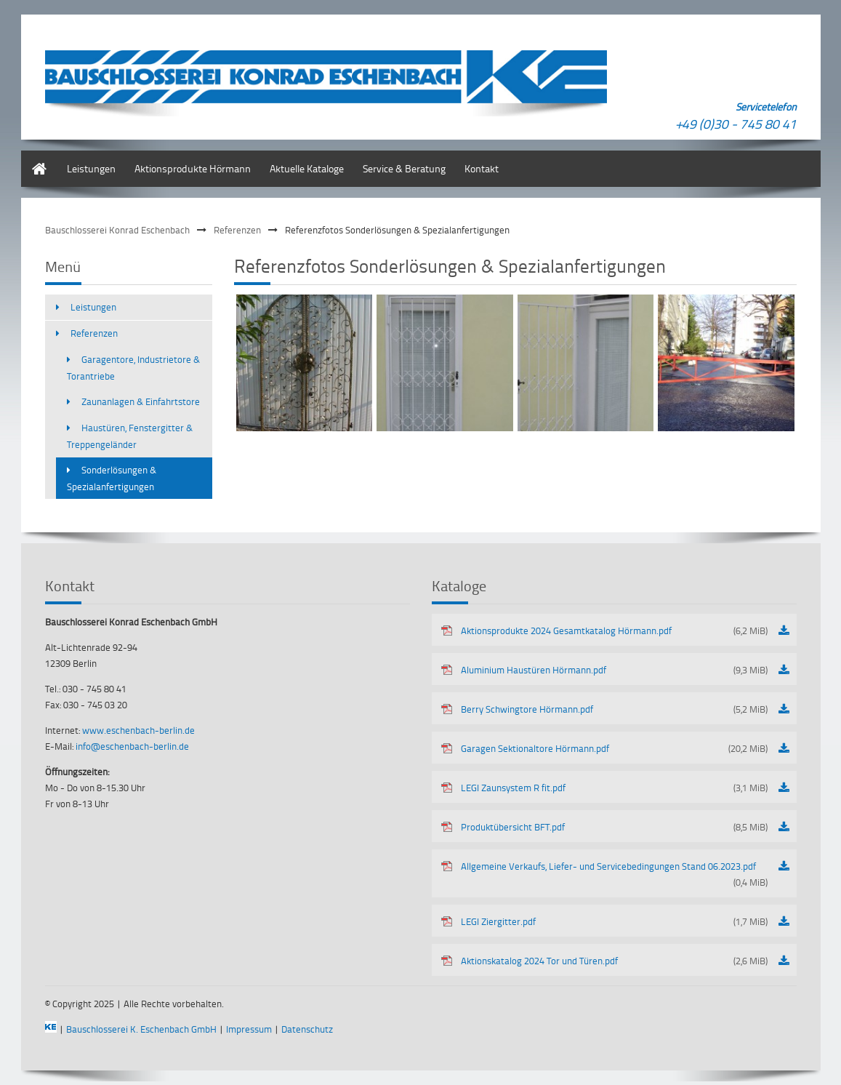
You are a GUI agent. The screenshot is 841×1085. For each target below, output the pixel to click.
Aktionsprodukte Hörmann (192, 168)
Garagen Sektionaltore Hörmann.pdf (614, 748)
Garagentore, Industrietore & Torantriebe (133, 368)
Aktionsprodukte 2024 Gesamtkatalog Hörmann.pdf (614, 630)
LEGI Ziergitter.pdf (614, 921)
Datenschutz (307, 1029)
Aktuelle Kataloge (307, 168)
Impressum (249, 1029)
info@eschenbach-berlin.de (132, 746)
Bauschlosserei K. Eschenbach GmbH (141, 1029)
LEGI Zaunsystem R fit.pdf (614, 788)
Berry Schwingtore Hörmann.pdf (614, 709)
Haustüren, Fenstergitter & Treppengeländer (130, 436)
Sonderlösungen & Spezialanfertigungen (111, 478)
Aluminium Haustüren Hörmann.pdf (614, 670)
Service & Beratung (404, 168)
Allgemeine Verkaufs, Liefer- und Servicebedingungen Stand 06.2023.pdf (614, 875)
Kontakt (481, 168)
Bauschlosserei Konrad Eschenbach (117, 229)
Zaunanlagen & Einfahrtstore (140, 401)
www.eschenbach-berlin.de (138, 730)
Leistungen (91, 168)
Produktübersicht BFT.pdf (614, 827)
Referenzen (237, 229)
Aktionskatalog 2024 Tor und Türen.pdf (614, 961)
